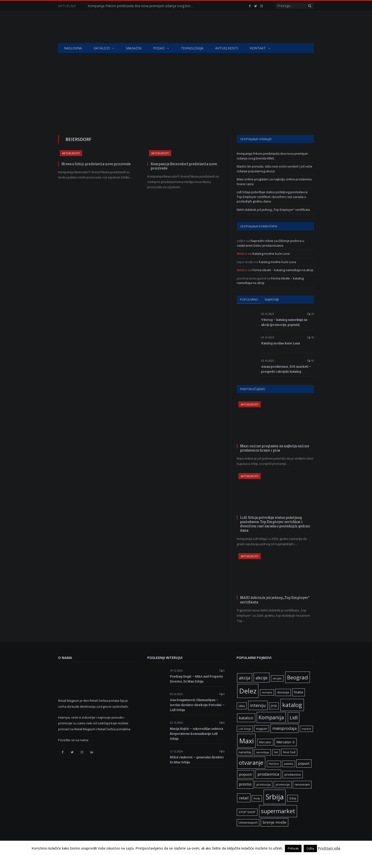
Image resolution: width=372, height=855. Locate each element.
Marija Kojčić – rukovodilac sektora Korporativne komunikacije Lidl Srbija (196, 733)
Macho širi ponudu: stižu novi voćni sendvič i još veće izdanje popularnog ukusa (274, 168)
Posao (159, 48)
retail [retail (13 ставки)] (244, 798)
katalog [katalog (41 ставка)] (292, 705)
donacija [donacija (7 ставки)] (283, 692)
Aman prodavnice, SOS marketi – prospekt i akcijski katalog (286, 369)
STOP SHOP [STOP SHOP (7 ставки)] (247, 812)
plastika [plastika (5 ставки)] (288, 763)
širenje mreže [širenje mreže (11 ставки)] (274, 822)
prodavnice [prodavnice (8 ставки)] (292, 774)
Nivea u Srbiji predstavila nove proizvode (96, 164)
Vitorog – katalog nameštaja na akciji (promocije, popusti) (284, 322)
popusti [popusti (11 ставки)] (245, 774)
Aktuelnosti (226, 48)
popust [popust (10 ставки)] (304, 763)
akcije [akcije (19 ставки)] (262, 678)
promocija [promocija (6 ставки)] (263, 784)
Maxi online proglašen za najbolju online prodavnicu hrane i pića (274, 448)
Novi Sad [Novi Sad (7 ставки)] (289, 752)
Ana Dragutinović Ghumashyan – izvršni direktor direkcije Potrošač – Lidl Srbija (197, 705)
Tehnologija (192, 48)
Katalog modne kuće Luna (271, 253)
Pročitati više (329, 848)
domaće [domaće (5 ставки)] (267, 692)
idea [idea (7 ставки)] (242, 706)
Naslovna (73, 48)
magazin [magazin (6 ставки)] (261, 728)
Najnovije (272, 299)
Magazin (133, 48)
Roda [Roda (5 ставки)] (257, 798)
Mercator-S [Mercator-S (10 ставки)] (285, 742)
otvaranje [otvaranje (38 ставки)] (251, 762)
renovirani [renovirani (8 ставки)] (302, 784)
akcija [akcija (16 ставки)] (244, 678)
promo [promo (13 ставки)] (245, 784)
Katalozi (102, 48)
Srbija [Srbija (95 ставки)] (274, 797)
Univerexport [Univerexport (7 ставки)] (248, 823)
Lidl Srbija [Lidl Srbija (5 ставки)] (245, 728)
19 (310, 314)
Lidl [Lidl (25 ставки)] (294, 717)
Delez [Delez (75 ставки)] (247, 690)
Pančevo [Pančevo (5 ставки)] (274, 763)
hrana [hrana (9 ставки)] (298, 692)
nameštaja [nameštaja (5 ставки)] (262, 752)
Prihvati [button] (293, 848)
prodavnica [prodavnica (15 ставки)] (268, 774)
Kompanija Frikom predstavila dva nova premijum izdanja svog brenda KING (142, 6)
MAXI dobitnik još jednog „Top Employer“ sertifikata (273, 209)
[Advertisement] (186, 89)
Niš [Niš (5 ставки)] (276, 752)
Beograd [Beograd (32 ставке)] (297, 677)
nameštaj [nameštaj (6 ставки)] (245, 752)
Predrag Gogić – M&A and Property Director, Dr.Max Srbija (196, 678)
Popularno (249, 299)
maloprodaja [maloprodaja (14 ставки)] (284, 728)
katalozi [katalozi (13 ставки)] (246, 718)
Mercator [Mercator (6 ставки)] (265, 742)
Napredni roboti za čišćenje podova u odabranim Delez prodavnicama (270, 243)
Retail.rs (242, 253)
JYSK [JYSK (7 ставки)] (274, 706)
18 (310, 337)
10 (310, 360)
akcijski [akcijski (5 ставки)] (277, 678)
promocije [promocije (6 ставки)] (283, 784)
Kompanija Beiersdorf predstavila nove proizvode (184, 166)
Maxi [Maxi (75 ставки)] (246, 740)
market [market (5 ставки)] (306, 728)
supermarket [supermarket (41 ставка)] (278, 811)
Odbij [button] (310, 848)
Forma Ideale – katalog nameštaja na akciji (282, 270)
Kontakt (258, 48)
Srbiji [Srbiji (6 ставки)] (292, 798)
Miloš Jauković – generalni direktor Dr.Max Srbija (197, 759)
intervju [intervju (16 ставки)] (258, 705)
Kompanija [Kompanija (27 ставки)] (271, 717)
